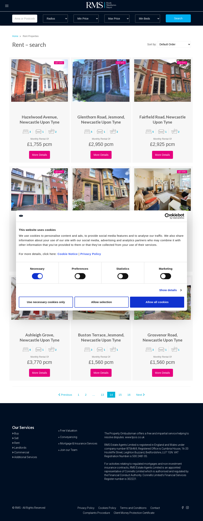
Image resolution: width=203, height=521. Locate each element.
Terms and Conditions (133, 507)
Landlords (20, 447)
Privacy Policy (90, 253)
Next (140, 394)
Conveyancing (68, 437)
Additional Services (25, 457)
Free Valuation (68, 430)
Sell (16, 438)
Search (178, 18)
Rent (17, 442)
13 (102, 394)
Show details (168, 290)
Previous (65, 394)
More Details (39, 154)
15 (120, 394)
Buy (16, 433)
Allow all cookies (157, 302)
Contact (155, 507)
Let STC (59, 63)
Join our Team (68, 449)
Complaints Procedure (96, 512)
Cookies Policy (107, 507)
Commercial (21, 452)
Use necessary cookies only (46, 302)
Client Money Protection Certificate (134, 512)
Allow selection (101, 302)
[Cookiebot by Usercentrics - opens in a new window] (167, 216)
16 (129, 394)
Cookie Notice (67, 253)
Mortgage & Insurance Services (78, 443)
